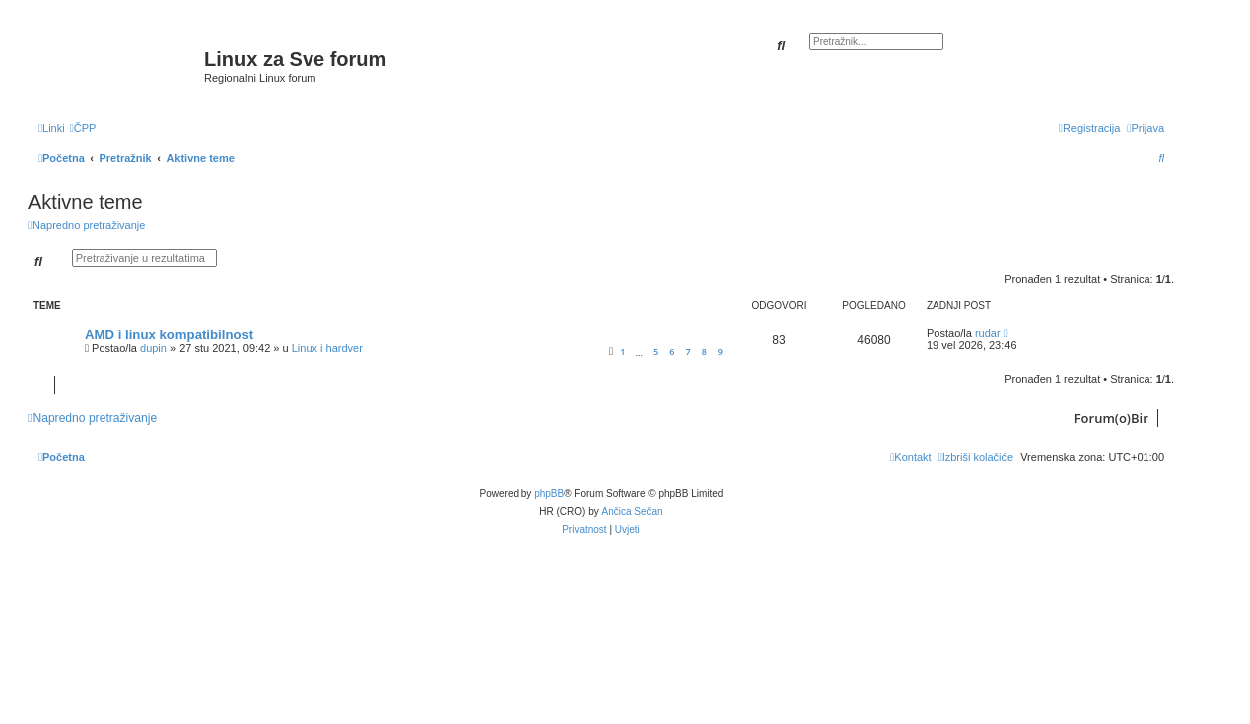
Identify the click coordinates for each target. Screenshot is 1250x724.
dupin (153, 348)
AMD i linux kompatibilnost (169, 334)
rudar (988, 333)
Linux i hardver (327, 348)
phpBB (549, 493)
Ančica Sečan (632, 511)
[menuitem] (83, 128)
